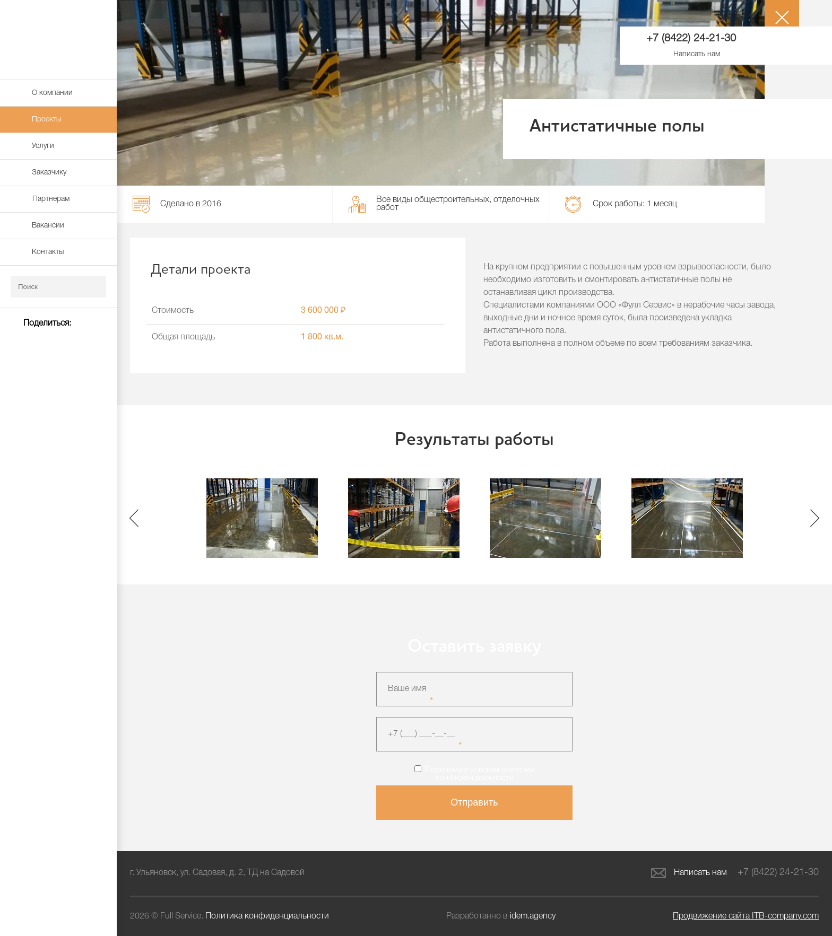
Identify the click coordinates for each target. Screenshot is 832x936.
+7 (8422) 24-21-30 (691, 38)
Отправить (474, 802)
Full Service (58, 40)
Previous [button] (134, 518)
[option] (262, 518)
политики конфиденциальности (485, 774)
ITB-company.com (746, 916)
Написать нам (689, 873)
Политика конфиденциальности (267, 916)
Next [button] (815, 518)
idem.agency (533, 916)
